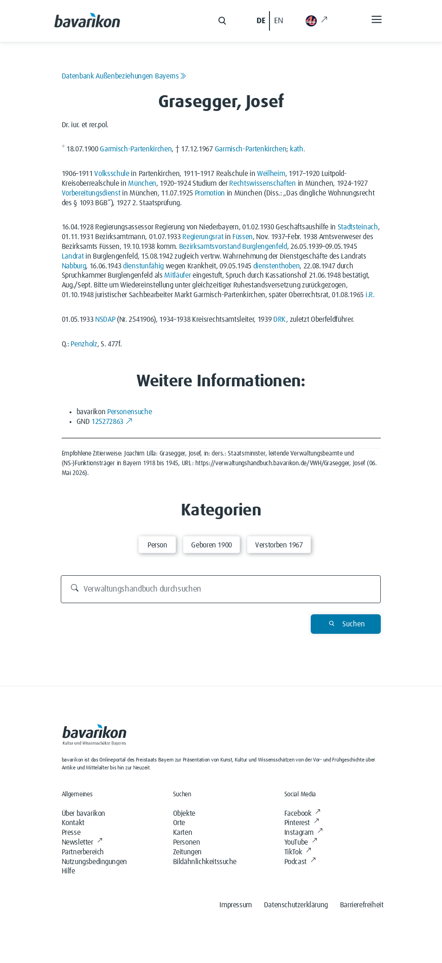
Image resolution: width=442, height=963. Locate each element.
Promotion (210, 193)
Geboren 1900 (211, 545)
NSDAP (105, 319)
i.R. (370, 295)
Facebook (302, 813)
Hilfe (68, 871)
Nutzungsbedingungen (94, 861)
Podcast (300, 861)
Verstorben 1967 (279, 545)
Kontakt (73, 822)
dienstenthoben (276, 266)
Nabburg (74, 266)
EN (278, 21)
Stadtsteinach (358, 227)
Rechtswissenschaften (262, 183)
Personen (186, 842)
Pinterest (301, 822)
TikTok (297, 852)
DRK (279, 319)
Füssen (242, 237)
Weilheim (271, 173)
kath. (297, 149)
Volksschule (111, 173)
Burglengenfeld (264, 246)
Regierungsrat (202, 237)
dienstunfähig (143, 266)
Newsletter (82, 842)
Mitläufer (177, 275)
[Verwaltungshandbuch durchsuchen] (221, 589)
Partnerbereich (83, 852)
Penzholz (83, 344)
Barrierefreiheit (362, 905)
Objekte (184, 813)
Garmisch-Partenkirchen (136, 149)
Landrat (73, 256)
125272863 (111, 421)
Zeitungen (187, 852)
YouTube (300, 842)
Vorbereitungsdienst (91, 193)
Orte (179, 822)
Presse (71, 832)
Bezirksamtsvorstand (210, 246)
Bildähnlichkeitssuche (205, 861)
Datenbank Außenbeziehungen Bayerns (124, 76)
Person (157, 545)
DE (260, 21)
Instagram (303, 832)
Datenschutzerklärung (296, 905)
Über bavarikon (83, 813)
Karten (182, 832)
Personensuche (129, 412)
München (142, 183)
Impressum (235, 905)
